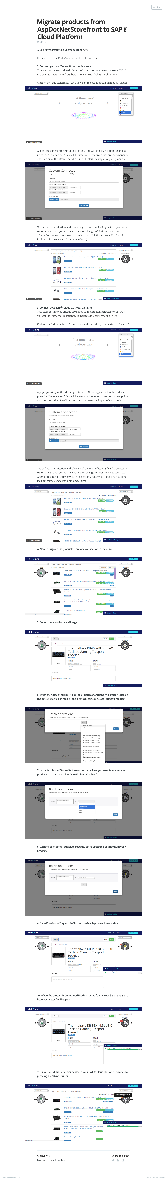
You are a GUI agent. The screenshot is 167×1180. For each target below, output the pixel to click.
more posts (47, 1160)
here (85, 49)
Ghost (163, 1177)
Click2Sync (43, 1155)
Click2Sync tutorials (8, 1177)
